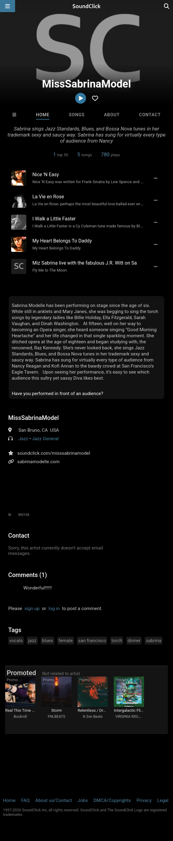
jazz (32, 640)
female (66, 640)
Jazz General (45, 438)
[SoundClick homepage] (86, 6)
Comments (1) (27, 575)
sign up (32, 608)
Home (43, 114)
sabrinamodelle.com (38, 461)
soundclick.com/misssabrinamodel (53, 453)
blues (47, 640)
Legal (162, 800)
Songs (77, 114)
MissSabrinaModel (33, 417)
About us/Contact (53, 800)
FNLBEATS (56, 716)
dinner (133, 640)
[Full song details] (156, 178)
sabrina (153, 640)
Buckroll (20, 716)
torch (116, 640)
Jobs (83, 800)
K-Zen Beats (93, 716)
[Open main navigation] (7, 6)
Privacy (144, 800)
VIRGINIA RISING (129, 716)
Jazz (23, 438)
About (112, 114)
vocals (16, 640)
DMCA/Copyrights (112, 800)
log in (54, 608)
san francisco (92, 640)
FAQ (25, 800)
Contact (150, 114)
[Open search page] (167, 6)
